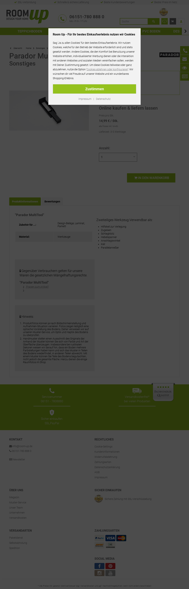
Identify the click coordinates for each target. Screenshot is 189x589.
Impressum (84, 98)
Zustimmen (94, 89)
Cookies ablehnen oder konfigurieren (107, 69)
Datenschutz (103, 98)
